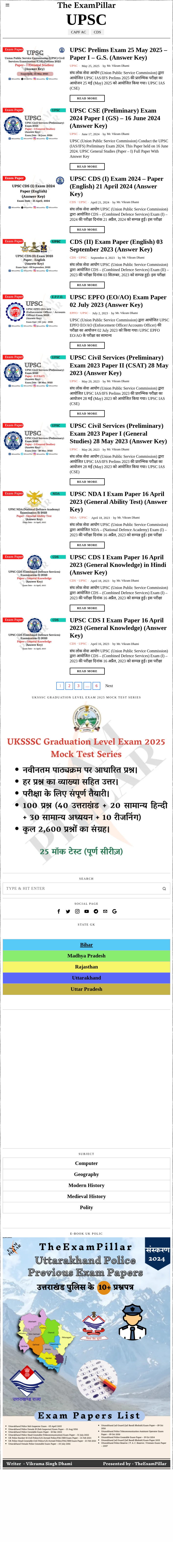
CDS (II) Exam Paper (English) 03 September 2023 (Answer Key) (116, 245)
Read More (87, 98)
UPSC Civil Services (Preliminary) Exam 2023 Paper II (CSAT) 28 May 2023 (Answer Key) (119, 365)
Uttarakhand (86, 979)
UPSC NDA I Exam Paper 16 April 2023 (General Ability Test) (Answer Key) (118, 502)
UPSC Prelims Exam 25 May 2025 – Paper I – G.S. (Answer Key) (118, 53)
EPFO (74, 313)
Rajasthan (86, 968)
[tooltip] (59, 912)
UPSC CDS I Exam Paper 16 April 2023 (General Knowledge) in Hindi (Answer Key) (118, 565)
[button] (164, 889)
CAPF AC (78, 32)
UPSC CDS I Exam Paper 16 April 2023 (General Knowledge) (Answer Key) (118, 628)
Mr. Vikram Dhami (119, 66)
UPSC (74, 65)
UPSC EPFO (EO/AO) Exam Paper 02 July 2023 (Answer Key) (118, 301)
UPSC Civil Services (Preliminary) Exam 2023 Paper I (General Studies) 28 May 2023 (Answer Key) (118, 434)
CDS (98, 32)
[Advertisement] (87, 1048)
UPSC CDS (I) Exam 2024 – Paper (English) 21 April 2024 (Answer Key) (116, 186)
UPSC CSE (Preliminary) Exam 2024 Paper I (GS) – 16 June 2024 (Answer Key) (115, 118)
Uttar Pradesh (86, 990)
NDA (73, 518)
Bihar (86, 945)
